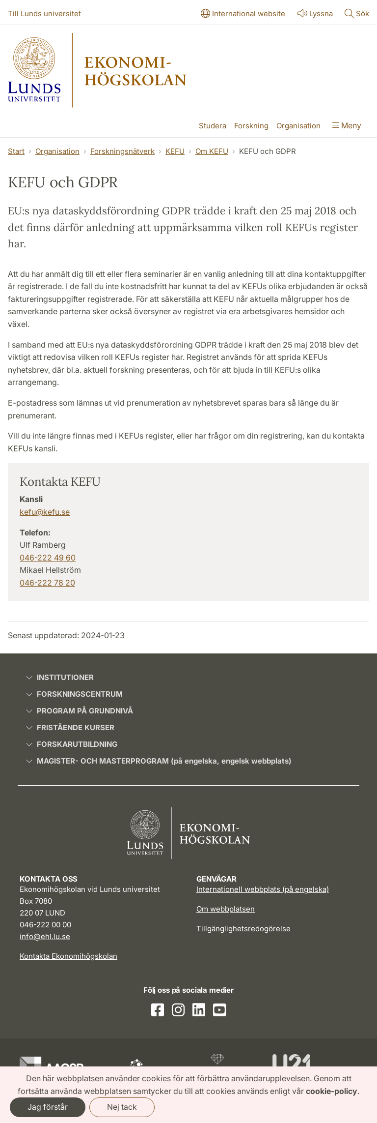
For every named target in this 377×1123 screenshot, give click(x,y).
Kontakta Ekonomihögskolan (68, 956)
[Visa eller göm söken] (357, 14)
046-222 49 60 (48, 557)
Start (16, 151)
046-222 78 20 (47, 583)
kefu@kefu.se (45, 512)
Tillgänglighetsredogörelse (243, 928)
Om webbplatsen (225, 909)
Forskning (251, 125)
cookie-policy (331, 1091)
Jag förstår (47, 1107)
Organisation (298, 125)
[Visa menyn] (346, 126)
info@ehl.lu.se (45, 936)
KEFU (175, 151)
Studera (212, 125)
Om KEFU (211, 151)
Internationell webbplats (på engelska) (262, 889)
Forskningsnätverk (122, 151)
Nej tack (122, 1107)
